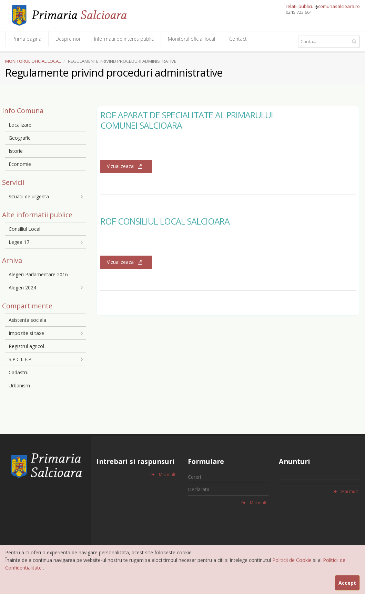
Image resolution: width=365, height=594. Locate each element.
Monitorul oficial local (191, 39)
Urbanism (19, 385)
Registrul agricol (26, 346)
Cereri (194, 477)
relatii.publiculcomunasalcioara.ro (323, 6)
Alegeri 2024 (22, 287)
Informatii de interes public (124, 39)
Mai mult (163, 474)
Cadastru (19, 372)
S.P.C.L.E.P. (20, 359)
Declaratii (198, 489)
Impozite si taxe (26, 333)
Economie (20, 164)
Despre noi (67, 39)
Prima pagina (26, 39)
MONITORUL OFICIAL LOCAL (33, 61)
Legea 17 (19, 242)
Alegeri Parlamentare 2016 (38, 274)
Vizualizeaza (126, 166)
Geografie (20, 138)
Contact (238, 39)
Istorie (16, 151)
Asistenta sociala (27, 320)
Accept (347, 583)
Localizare (20, 124)
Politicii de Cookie (292, 560)
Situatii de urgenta (29, 196)
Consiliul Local (24, 229)
